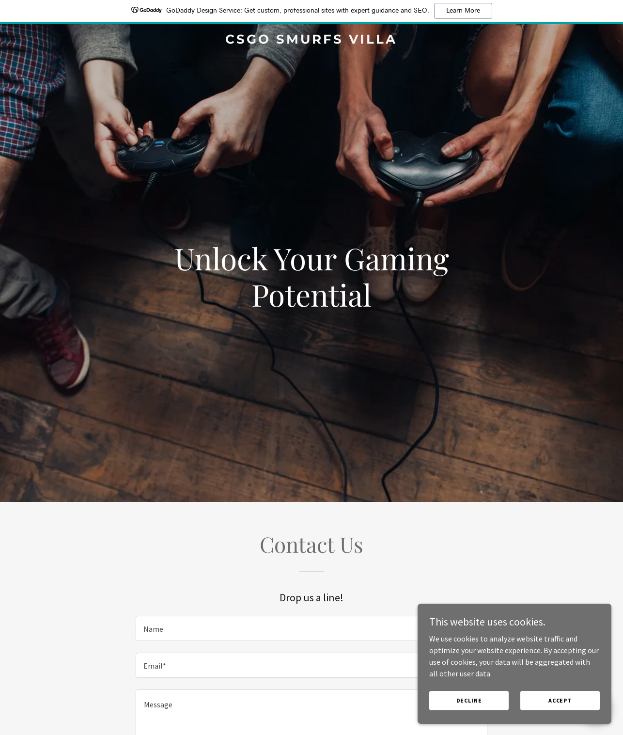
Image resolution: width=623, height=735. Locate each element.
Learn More (463, 10)
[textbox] (311, 628)
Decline (469, 720)
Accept (560, 720)
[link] (312, 41)
